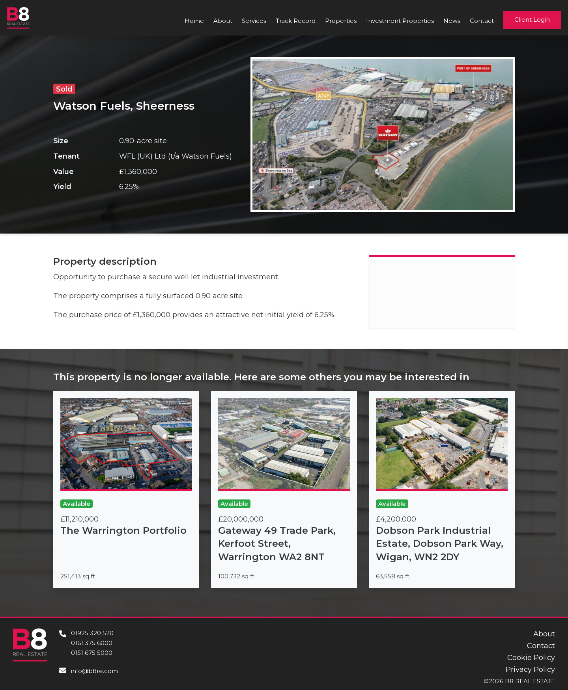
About (222, 20)
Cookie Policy (531, 657)
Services (254, 20)
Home (194, 20)
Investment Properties (400, 20)
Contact (482, 20)
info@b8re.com (94, 671)
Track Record (296, 20)
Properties (341, 20)
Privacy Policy (530, 669)
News (451, 20)
